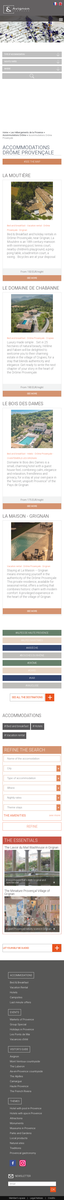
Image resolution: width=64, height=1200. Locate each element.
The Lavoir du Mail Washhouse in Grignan (31, 845)
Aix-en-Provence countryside (26, 1071)
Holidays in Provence (22, 1029)
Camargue (16, 1081)
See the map (32, 161)
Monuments (17, 1123)
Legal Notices (36, 1198)
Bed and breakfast (17, 724)
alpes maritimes (33, 640)
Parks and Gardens (21, 1133)
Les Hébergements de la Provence (27, 132)
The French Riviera (20, 1091)
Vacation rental (15, 733)
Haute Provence (19, 1086)
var (33, 678)
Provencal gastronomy (23, 1153)
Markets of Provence (22, 1019)
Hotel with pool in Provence (25, 1108)
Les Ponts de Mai (20, 1034)
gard (33, 670)
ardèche (32, 647)
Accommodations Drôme (14, 135)
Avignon (14, 1056)
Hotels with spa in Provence (26, 1113)
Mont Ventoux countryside (25, 1061)
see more (32, 276)
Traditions (15, 1148)
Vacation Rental (19, 987)
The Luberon (17, 1066)
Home (5, 132)
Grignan (23, 228)
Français (55, 3)
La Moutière (17, 173)
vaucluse (33, 685)
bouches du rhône (32, 655)
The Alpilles (16, 1076)
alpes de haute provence (32, 632)
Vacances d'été (19, 1039)
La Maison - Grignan (26, 514)
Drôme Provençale (44, 451)
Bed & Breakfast (19, 982)
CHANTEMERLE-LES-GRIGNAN (22, 456)
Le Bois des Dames (23, 401)
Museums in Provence (22, 1128)
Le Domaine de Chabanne (31, 286)
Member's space (17, 1198)
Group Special (18, 1024)
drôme (33, 663)
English (60, 3)
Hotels (38, 724)
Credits (51, 1198)
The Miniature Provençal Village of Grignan (27, 890)
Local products (18, 1138)
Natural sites (17, 1143)
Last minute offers (20, 1002)
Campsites (16, 997)
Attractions (16, 1118)
